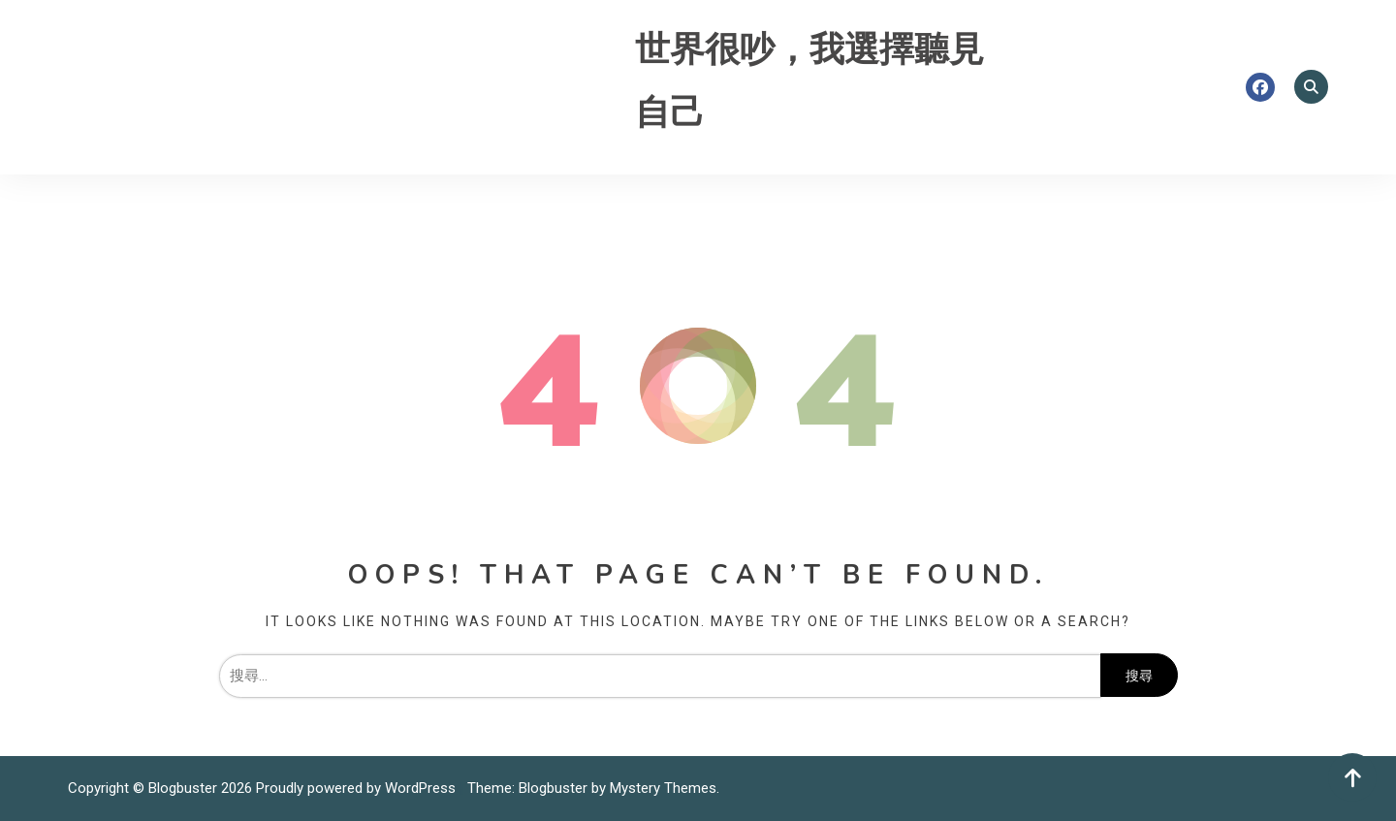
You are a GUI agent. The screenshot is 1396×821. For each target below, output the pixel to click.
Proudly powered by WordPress (358, 788)
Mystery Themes (663, 788)
